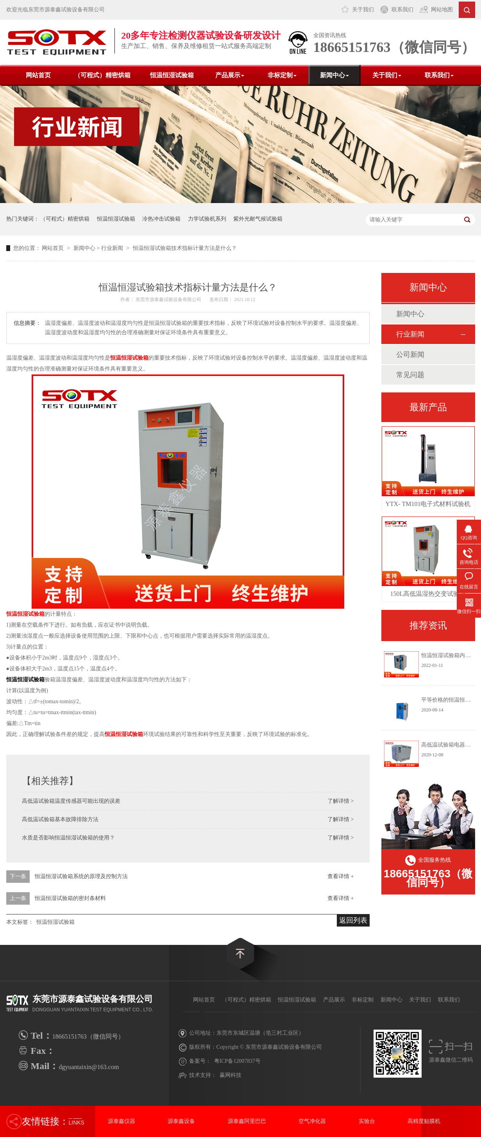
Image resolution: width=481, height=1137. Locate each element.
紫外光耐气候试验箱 (258, 219)
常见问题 (410, 375)
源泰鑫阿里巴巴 (247, 1121)
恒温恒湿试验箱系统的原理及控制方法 (81, 876)
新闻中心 (84, 248)
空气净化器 (312, 1121)
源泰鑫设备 (181, 1121)
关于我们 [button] (386, 75)
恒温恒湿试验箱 (172, 75)
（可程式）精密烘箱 (102, 75)
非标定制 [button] (282, 75)
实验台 (367, 1121)
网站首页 (38, 75)
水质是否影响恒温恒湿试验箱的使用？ (68, 838)
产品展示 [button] (229, 75)
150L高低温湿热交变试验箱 (428, 593)
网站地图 (442, 9)
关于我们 (363, 9)
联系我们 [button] (439, 75)
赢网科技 (230, 1075)
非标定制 (363, 1000)
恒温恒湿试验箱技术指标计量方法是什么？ (185, 248)
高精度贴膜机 (424, 1121)
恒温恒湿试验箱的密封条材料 (70, 898)
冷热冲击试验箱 (161, 219)
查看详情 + (340, 876)
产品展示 (334, 1000)
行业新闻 (112, 248)
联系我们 (402, 9)
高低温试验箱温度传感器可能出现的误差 (71, 801)
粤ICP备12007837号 (237, 1061)
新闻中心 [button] (334, 75)
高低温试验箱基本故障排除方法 (60, 819)
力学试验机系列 (207, 219)
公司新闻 (410, 354)
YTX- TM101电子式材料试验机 (428, 504)
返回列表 (353, 920)
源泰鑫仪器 (121, 1121)
